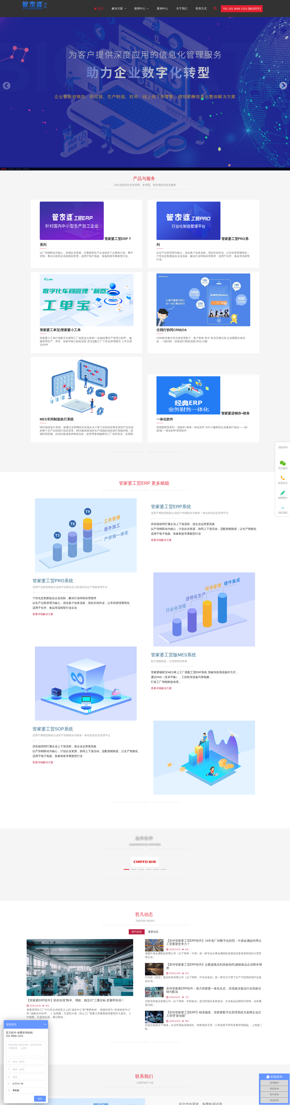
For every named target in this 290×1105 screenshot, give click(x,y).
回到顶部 (282, 509)
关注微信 (282, 465)
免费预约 (282, 494)
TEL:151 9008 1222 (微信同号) (242, 8)
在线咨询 (282, 447)
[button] (281, 85)
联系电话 (282, 480)
